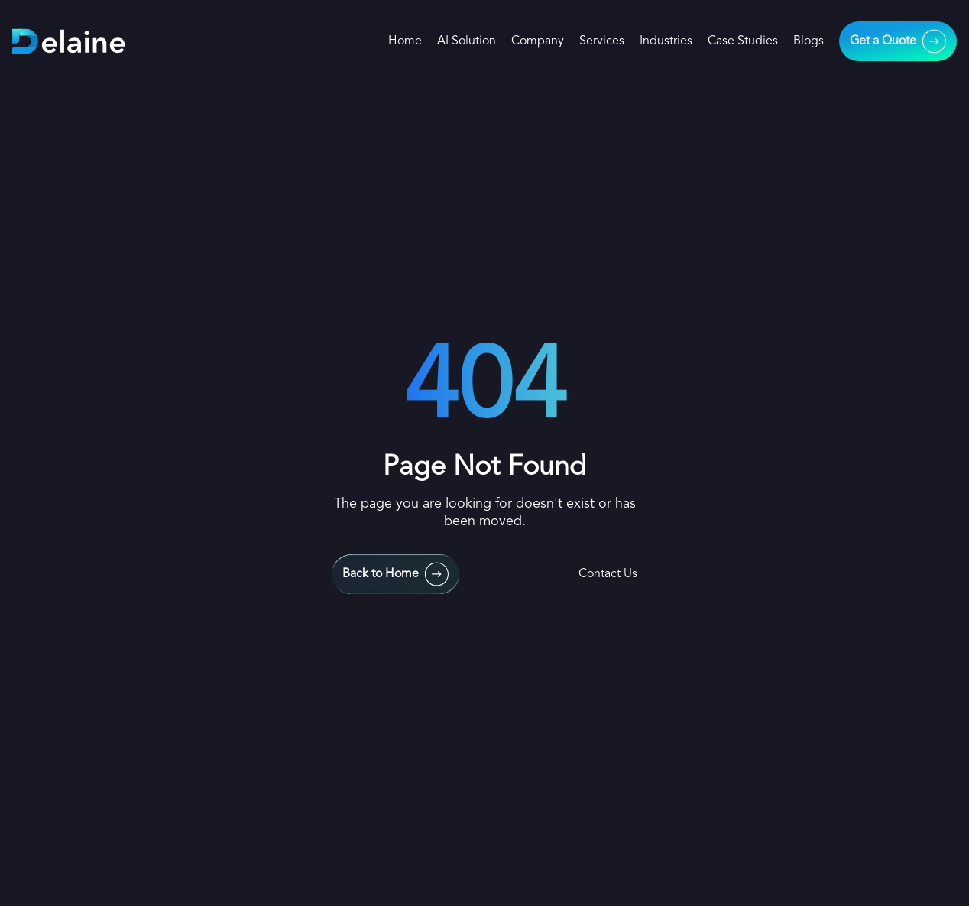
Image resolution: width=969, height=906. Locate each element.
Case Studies (743, 41)
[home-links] (69, 41)
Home (405, 41)
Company (537, 41)
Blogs (808, 41)
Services (601, 41)
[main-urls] (898, 41)
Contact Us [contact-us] (607, 574)
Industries (666, 41)
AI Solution (466, 41)
